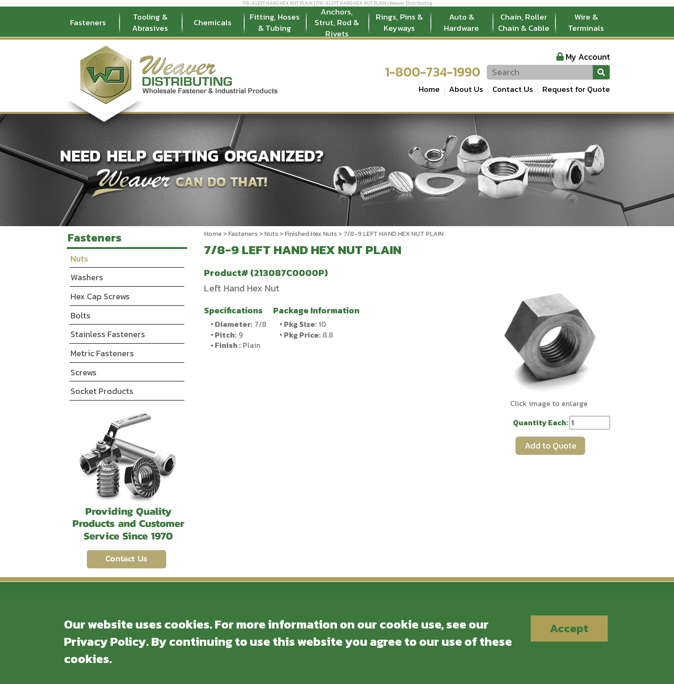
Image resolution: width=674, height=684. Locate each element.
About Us (466, 89)
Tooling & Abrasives (150, 22)
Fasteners (88, 22)
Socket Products (101, 391)
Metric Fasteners (102, 353)
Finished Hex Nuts (311, 234)
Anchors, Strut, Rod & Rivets (337, 23)
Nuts (271, 234)
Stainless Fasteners (107, 334)
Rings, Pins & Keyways (399, 22)
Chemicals (213, 22)
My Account (588, 56)
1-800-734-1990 (432, 71)
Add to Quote (550, 445)
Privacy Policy (105, 641)
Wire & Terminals (586, 22)
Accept (569, 628)
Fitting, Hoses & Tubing (275, 22)
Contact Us (512, 89)
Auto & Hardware (461, 22)
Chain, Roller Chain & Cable (523, 22)
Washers (86, 277)
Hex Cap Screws (100, 296)
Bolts (80, 315)
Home (429, 89)
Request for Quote (576, 89)
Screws (83, 372)
